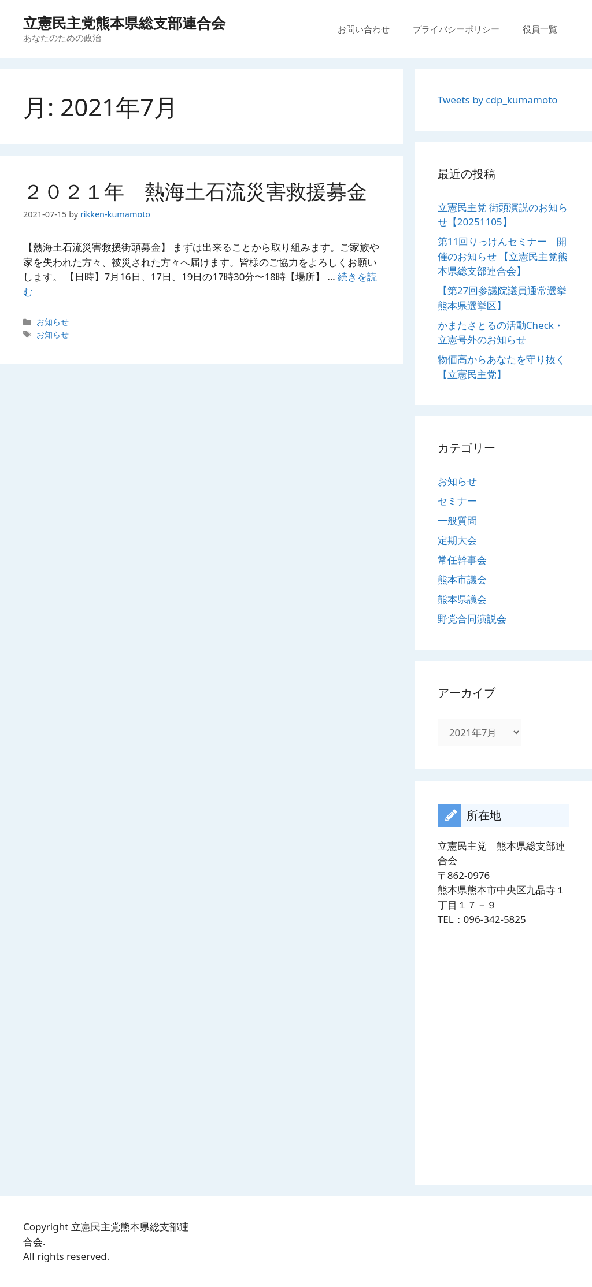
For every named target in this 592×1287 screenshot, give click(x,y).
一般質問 (457, 520)
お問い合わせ (364, 29)
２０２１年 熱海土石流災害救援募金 (195, 191)
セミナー (457, 500)
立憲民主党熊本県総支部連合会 (124, 22)
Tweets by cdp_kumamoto (498, 99)
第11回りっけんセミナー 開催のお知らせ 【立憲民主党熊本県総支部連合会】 (503, 256)
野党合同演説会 (472, 618)
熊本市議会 (462, 579)
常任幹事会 (462, 559)
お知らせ (52, 321)
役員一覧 (540, 29)
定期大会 (457, 540)
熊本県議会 (462, 599)
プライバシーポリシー (456, 29)
